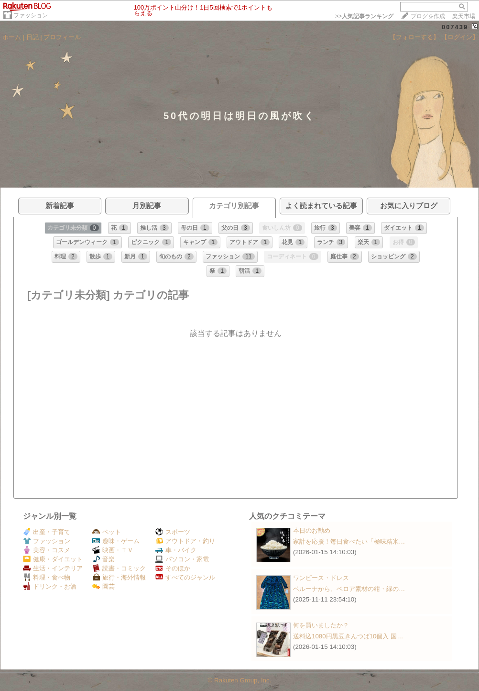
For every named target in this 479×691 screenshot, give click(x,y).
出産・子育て (46, 531)
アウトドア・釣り (185, 541)
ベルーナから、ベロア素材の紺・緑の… (349, 588)
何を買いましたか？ (321, 625)
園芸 (103, 586)
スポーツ (172, 531)
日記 (32, 37)
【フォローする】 (414, 37)
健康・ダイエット (53, 559)
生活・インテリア (53, 568)
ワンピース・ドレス (321, 577)
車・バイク (175, 550)
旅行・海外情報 (119, 577)
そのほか (172, 568)
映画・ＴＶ (112, 550)
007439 (455, 27)
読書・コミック (119, 568)
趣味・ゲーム (116, 541)
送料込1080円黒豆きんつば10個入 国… (348, 636)
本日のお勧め (311, 530)
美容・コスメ (46, 550)
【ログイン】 (460, 37)
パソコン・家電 (182, 559)
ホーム (11, 37)
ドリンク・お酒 (49, 586)
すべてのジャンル (185, 577)
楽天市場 (463, 16)
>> (364, 16)
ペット (106, 531)
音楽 (103, 559)
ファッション (30, 15)
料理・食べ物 (46, 577)
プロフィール (62, 37)
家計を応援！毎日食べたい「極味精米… (349, 541)
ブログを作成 (428, 16)
